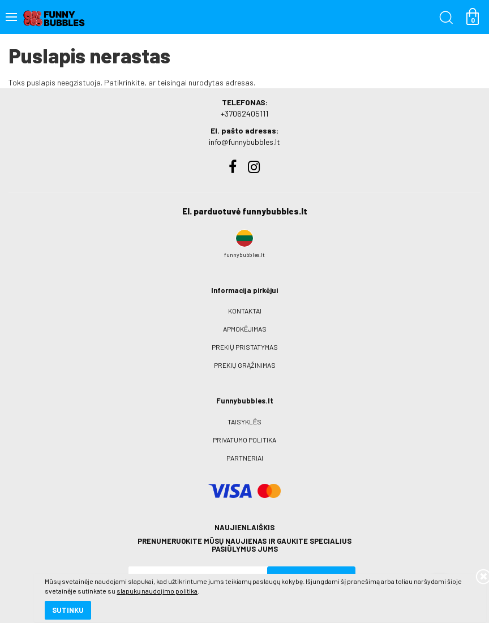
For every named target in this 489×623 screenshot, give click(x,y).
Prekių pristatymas (245, 347)
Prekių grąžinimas (245, 365)
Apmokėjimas (245, 329)
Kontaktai (244, 311)
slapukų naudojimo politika (135, 575)
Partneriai (244, 458)
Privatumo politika (244, 440)
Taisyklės (244, 422)
